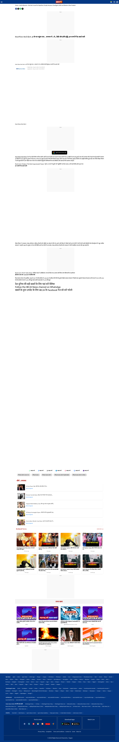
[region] (60, 22)
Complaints (49, 732)
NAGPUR (26, 646)
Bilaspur (62, 691)
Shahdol (68, 682)
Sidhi (12, 684)
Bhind (103, 679)
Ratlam (75, 679)
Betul (107, 679)
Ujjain (14, 677)
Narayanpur (92, 691)
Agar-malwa (24, 677)
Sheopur (57, 682)
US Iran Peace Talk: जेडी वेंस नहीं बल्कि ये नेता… (36, 486)
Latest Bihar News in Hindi (11, 709)
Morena (81, 679)
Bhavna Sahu (21, 69)
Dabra (16, 679)
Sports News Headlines (43, 713)
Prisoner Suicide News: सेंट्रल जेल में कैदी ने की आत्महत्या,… (39, 495)
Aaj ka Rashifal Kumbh (19, 697)
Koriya (20, 691)
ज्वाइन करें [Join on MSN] (86, 471)
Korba (18, 688)
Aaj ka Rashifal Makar (33, 700)
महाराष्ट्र (26, 624)
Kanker (36, 688)
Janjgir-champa (73, 688)
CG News (37, 704)
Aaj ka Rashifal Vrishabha (53, 697)
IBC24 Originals (29, 488)
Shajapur (74, 682)
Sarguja (109, 691)
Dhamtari (55, 688)
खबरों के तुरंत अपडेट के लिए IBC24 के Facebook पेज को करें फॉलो (43, 290)
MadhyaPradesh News (23, 706)
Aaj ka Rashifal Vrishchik (21, 700)
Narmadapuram (57, 679)
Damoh (110, 677)
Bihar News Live (105, 706)
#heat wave (36, 475)
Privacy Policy (41, 732)
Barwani (39, 679)
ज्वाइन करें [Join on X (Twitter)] (49, 471)
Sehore (32, 682)
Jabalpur (33, 679)
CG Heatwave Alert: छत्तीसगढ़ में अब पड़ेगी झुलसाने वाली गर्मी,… (25, 570)
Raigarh (16, 693)
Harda (27, 682)
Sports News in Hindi (31, 713)
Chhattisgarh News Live (60, 704)
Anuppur (44, 677)
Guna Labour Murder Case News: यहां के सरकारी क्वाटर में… (40, 521)
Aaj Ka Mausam (23, 5)
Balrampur (85, 691)
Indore (18, 677)
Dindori (11, 679)
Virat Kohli (14, 713)
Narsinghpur (65, 679)
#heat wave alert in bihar (79, 475)
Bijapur (57, 691)
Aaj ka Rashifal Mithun (66, 697)
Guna (69, 677)
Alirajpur (39, 677)
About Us (78, 732)
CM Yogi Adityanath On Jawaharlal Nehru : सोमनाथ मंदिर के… (92, 643)
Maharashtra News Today (97, 704)
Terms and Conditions (59, 732)
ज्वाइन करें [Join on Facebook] (40, 471)
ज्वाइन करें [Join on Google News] (77, 471)
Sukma (104, 691)
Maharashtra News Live (11, 706)
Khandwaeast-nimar (88, 677)
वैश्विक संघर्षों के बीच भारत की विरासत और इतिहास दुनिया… (26, 643)
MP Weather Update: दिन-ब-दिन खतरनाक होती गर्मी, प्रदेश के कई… (48, 570)
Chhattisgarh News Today (47, 704)
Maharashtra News (71, 704)
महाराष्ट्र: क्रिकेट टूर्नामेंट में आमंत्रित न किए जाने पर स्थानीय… (26, 622)
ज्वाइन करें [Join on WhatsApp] (32, 471)
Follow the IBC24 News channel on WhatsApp (38, 287)
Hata (112, 682)
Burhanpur (8, 682)
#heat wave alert (46, 475)
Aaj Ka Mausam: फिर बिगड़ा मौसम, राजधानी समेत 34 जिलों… (92, 570)
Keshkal (30, 688)
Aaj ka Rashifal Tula (10, 700)
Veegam (70, 738)
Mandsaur (87, 679)
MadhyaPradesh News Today (51, 706)
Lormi (7, 693)
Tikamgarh (22, 679)
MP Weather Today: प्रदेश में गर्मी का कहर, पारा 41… (92, 548)
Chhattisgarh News (29, 704)
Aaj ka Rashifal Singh (88, 697)
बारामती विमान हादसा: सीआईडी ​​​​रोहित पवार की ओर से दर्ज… (92, 622)
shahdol (47, 684)
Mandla (93, 679)
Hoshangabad (21, 682)
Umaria (100, 677)
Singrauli (42, 682)
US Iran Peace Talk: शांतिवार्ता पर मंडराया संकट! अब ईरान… (70, 643)
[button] (1, 2)
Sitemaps (48, 724)
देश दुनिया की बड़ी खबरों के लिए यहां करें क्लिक (35, 284)
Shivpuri (63, 682)
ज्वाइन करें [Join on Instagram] (68, 471)
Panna (44, 679)
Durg (60, 688)
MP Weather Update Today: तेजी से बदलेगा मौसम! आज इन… (70, 570)
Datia (7, 679)
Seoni (37, 682)
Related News (21, 529)
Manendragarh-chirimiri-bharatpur (39, 691)
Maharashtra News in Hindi (83, 704)
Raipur (11, 693)
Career (73, 732)
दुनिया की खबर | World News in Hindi (70, 624)
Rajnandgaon (23, 693)
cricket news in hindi (77, 713)
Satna (52, 682)
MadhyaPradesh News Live (65, 706)
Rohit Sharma (22, 713)
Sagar (47, 682)
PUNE (92, 624)
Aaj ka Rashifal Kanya (100, 697)
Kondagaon (24, 688)
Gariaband (8, 691)
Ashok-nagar (32, 677)
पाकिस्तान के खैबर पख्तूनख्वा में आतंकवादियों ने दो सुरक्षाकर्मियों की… (70, 622)
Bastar (72, 691)
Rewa (84, 682)
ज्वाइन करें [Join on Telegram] (58, 471)
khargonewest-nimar (77, 677)
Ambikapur (48, 688)
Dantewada (65, 688)
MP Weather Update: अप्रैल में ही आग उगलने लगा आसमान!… (70, 548)
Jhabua (28, 679)
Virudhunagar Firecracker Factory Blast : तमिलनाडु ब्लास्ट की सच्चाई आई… (48, 643)
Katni (96, 677)
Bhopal (98, 679)
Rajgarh (94, 682)
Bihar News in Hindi (86, 706)
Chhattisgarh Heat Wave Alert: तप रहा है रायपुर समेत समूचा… (25, 548)
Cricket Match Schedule (65, 713)
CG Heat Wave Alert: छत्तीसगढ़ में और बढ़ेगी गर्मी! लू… (48, 548)
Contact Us (68, 732)
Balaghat (14, 682)
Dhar (71, 679)
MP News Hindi (76, 706)
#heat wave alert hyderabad (62, 475)
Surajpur (99, 691)
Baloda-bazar (78, 691)
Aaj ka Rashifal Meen (30, 697)
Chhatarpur (58, 677)
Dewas (105, 677)
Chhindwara (51, 677)
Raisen (89, 682)
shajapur (58, 684)
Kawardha (42, 688)
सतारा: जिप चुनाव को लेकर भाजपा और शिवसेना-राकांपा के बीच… (48, 622)
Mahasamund (27, 691)
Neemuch (49, 679)
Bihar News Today (96, 706)
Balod (67, 691)
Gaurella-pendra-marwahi (89, 688)
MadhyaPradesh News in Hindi (36, 706)
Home (16, 5)
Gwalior (64, 677)
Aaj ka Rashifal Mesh (41, 697)
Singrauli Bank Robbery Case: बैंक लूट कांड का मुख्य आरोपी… (40, 504)
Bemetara (51, 691)
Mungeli (30, 693)
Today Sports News (54, 713)
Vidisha (79, 682)
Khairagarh (14, 691)
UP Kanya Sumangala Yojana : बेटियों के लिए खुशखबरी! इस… (40, 512)
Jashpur (80, 688)
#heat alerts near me (23, 475)
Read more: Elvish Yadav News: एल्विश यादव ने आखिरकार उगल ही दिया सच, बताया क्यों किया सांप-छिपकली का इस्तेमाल (45, 273)
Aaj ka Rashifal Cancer (77, 697)
